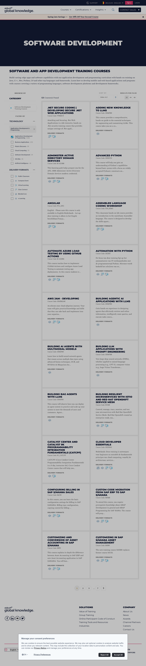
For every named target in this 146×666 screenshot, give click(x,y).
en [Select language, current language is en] (25, 654)
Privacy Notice (40, 648)
